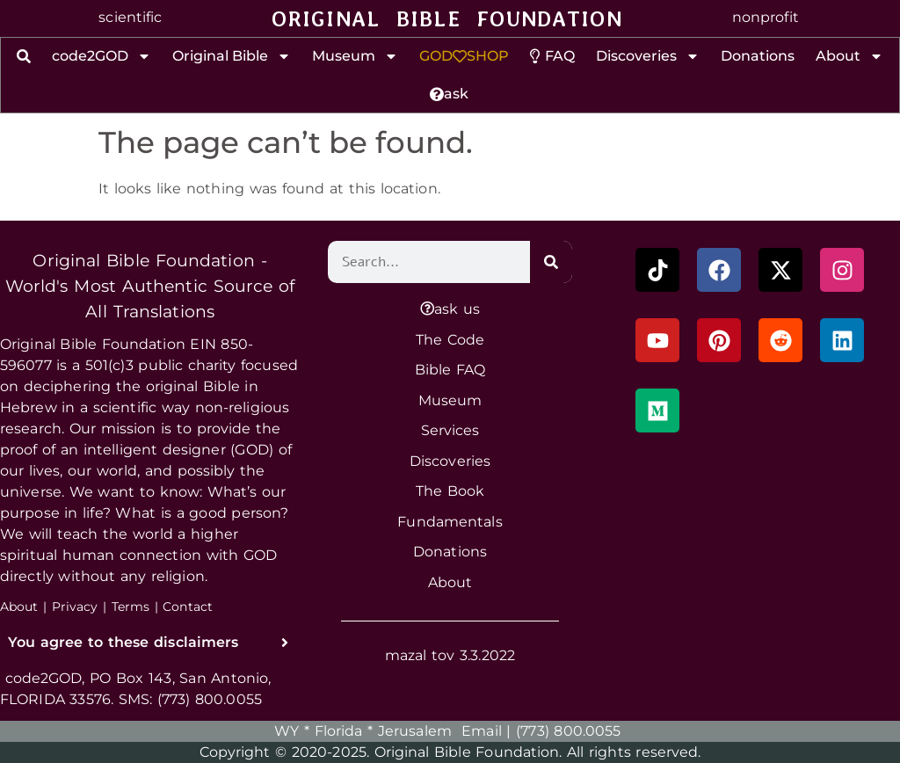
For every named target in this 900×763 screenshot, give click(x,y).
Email (481, 731)
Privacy (75, 606)
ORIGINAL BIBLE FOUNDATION (447, 19)
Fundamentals (449, 520)
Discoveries (648, 56)
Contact (188, 606)
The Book (450, 489)
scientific (130, 17)
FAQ (552, 55)
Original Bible (231, 56)
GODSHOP (464, 55)
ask (449, 93)
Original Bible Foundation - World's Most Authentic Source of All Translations (150, 286)
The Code (450, 338)
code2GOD (101, 56)
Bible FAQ (450, 368)
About (849, 56)
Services (450, 429)
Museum (355, 56)
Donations (758, 55)
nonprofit (765, 17)
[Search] (551, 262)
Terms (131, 606)
